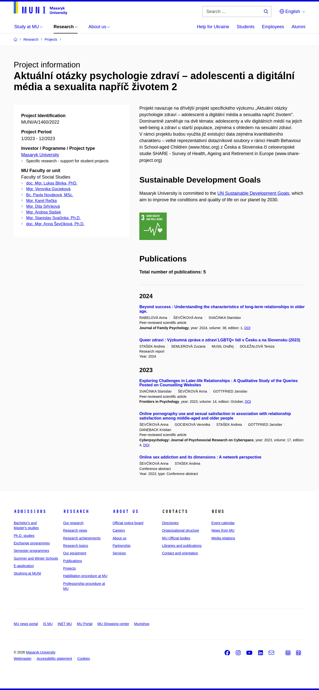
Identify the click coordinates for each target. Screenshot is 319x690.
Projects (69, 568)
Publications (72, 561)
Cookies (83, 659)
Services (119, 553)
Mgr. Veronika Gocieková (48, 189)
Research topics (75, 546)
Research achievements (81, 538)
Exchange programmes (32, 543)
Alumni (298, 26)
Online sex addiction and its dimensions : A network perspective (200, 457)
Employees (273, 26)
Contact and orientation (180, 553)
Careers (119, 530)
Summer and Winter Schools (36, 558)
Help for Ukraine (213, 26)
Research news (75, 530)
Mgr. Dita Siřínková (43, 206)
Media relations (223, 538)
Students (245, 26)
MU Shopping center (113, 624)
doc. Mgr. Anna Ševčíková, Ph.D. (55, 224)
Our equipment (74, 553)
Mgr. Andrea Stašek (43, 212)
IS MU (48, 624)
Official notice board (128, 523)
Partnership (122, 546)
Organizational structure (180, 530)
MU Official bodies (176, 538)
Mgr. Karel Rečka (41, 201)
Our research (73, 523)
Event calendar (223, 523)
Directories (170, 523)
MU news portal (26, 624)
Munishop (141, 624)
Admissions (30, 511)
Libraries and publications (182, 546)
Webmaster (22, 659)
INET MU (65, 624)
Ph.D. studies (24, 536)
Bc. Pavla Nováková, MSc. (49, 195)
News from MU (223, 530)
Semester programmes (31, 551)
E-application (24, 566)
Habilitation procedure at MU (85, 576)
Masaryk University (40, 154)
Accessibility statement (54, 659)
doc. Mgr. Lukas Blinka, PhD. (51, 183)
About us (126, 511)
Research (76, 511)
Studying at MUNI (27, 573)
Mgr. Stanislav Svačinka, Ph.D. (53, 218)
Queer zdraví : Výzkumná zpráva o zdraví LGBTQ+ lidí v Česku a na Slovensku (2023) (219, 340)
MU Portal (84, 624)
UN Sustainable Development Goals (253, 193)
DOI (247, 328)
